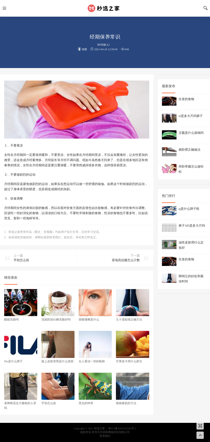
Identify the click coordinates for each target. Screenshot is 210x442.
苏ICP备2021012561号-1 (122, 428)
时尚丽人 (103, 44)
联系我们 (105, 435)
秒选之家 (105, 8)
